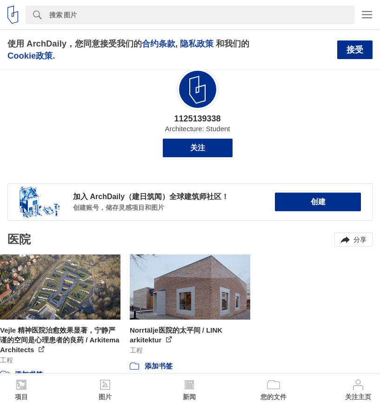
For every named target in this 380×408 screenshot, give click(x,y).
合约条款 (158, 43)
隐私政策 (196, 43)
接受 (355, 49)
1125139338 (197, 118)
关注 (197, 148)
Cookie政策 (30, 55)
